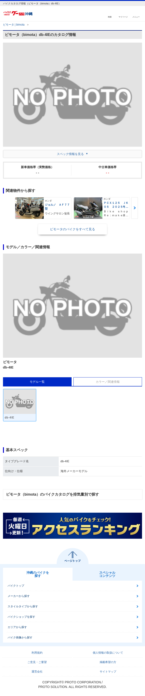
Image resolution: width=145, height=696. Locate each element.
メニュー (136, 17)
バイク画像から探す (20, 637)
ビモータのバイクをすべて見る (72, 229)
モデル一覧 (37, 381)
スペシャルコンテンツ (107, 574)
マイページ (123, 17)
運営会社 (37, 671)
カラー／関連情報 (108, 381)
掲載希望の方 (108, 662)
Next (134, 208)
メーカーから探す (19, 596)
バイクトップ (16, 585)
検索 (110, 17)
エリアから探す (17, 627)
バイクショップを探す (21, 616)
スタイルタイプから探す (23, 606)
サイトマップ (108, 671)
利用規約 (37, 652)
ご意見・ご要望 (37, 662)
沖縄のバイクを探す (37, 574)
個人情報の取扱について (108, 652)
